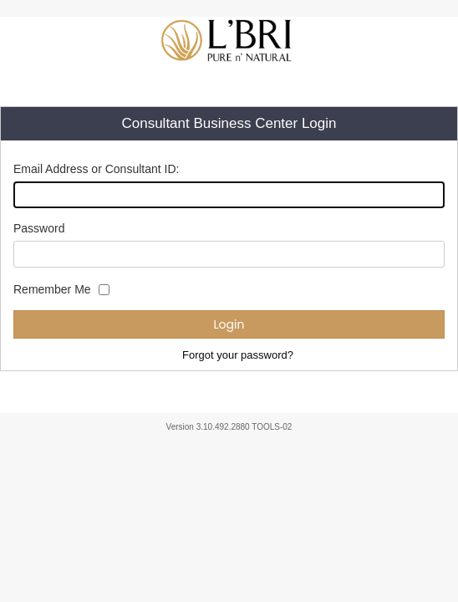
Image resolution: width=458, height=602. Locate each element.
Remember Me (52, 289)
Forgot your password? (237, 355)
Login (229, 324)
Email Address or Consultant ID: (96, 169)
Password (38, 228)
